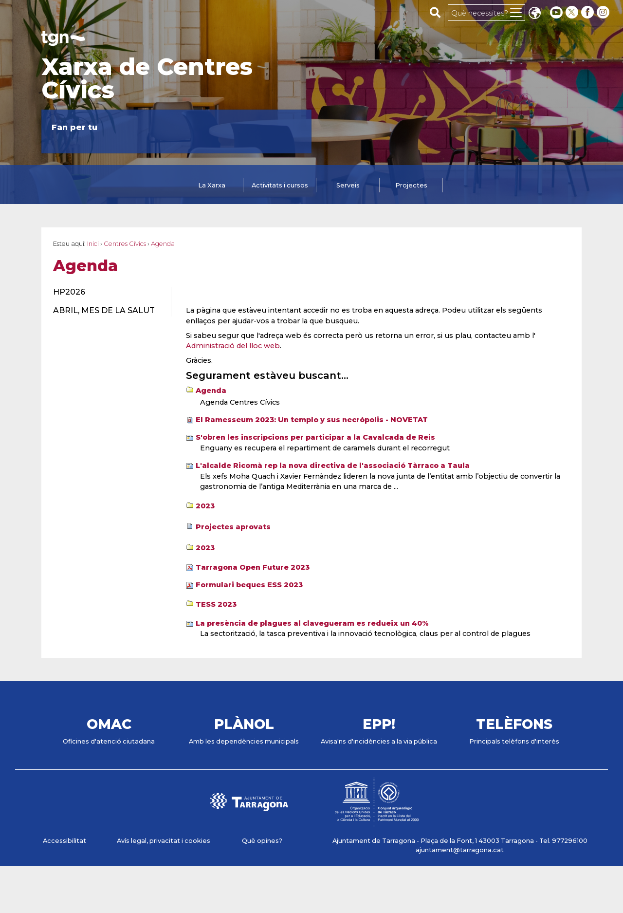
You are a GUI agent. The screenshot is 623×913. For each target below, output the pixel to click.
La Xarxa (211, 185)
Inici (93, 243)
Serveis (348, 185)
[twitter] (573, 12)
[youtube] (556, 12)
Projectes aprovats (233, 526)
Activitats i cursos (280, 185)
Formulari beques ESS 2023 (249, 584)
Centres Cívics (125, 243)
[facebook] (588, 12)
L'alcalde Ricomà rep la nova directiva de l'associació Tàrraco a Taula (333, 465)
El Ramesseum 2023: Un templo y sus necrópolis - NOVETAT (312, 419)
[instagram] (604, 12)
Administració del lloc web (233, 345)
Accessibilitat (64, 840)
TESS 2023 (216, 604)
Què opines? (262, 840)
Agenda (211, 390)
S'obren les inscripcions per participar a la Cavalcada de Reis (315, 437)
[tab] (211, 186)
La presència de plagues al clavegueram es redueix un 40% (312, 623)
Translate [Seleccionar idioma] (534, 14)
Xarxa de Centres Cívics (147, 78)
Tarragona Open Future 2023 (253, 567)
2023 (205, 506)
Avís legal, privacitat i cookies (163, 840)
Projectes (411, 185)
